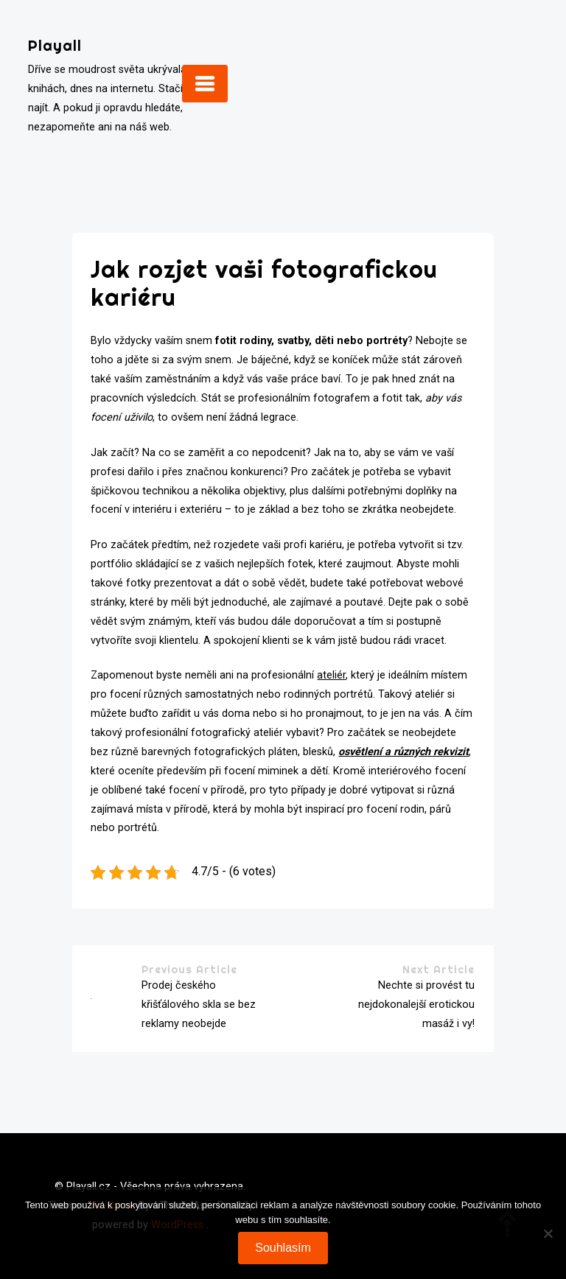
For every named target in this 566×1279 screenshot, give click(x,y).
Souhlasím (283, 1247)
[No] (547, 1233)
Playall (55, 45)
